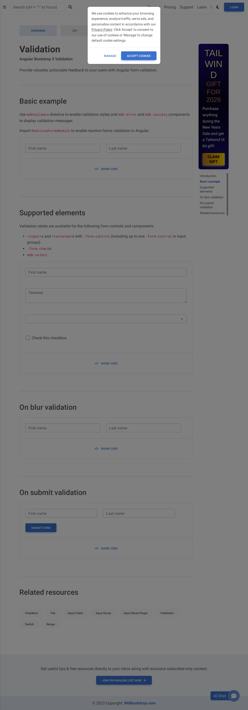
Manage (110, 56)
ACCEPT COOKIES (139, 56)
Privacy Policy (102, 29)
